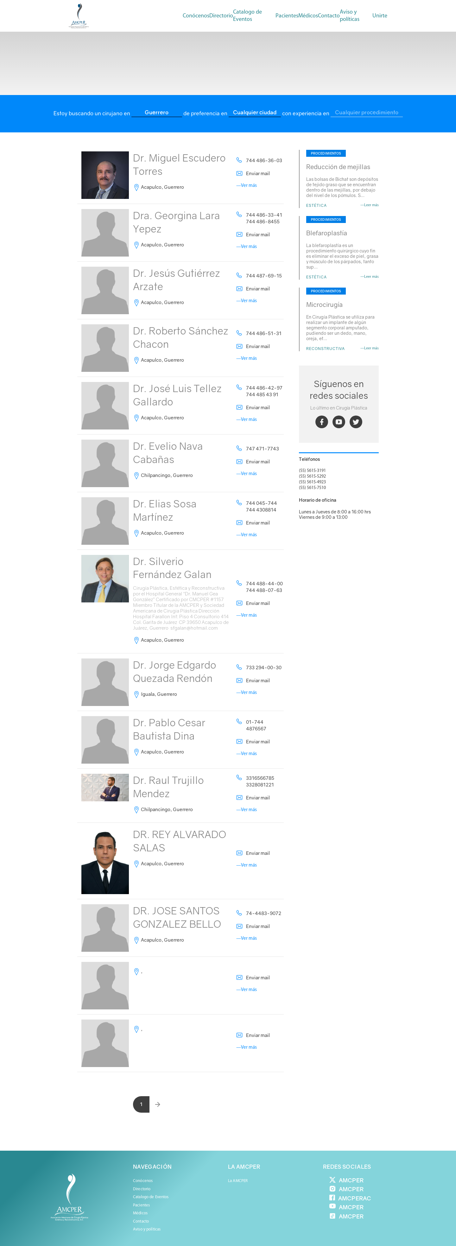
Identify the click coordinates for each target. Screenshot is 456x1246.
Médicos (140, 1213)
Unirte (379, 16)
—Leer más (369, 205)
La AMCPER (238, 1181)
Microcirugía (324, 304)
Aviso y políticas (349, 15)
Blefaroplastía (326, 233)
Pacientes (141, 1205)
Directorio (221, 16)
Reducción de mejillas (338, 166)
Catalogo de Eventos (247, 15)
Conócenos (196, 16)
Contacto (329, 16)
